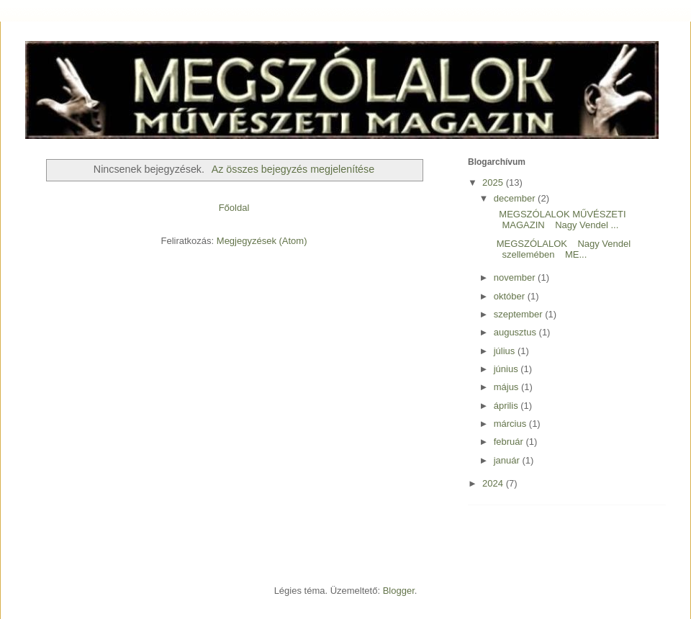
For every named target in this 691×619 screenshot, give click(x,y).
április (507, 405)
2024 (494, 483)
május (507, 386)
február (510, 441)
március (511, 423)
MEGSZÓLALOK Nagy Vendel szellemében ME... (561, 249)
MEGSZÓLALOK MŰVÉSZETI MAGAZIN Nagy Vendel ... (558, 220)
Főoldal (234, 207)
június (507, 368)
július (506, 350)
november (516, 277)
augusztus (516, 332)
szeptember (520, 314)
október (511, 296)
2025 (494, 182)
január (508, 460)
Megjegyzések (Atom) (262, 240)
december (516, 198)
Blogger (399, 590)
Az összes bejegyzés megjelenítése (293, 169)
